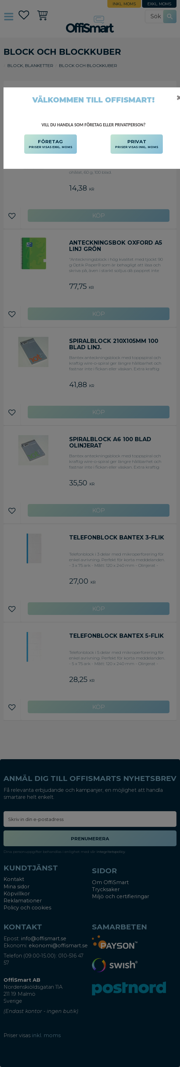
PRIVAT (136, 144)
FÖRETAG (50, 144)
